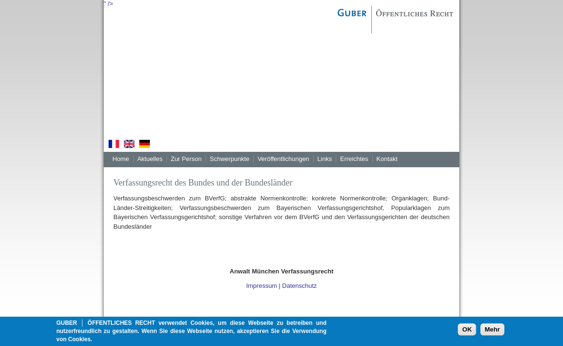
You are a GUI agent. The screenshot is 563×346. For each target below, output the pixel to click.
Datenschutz (299, 285)
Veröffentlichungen (283, 158)
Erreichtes (354, 158)
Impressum (261, 285)
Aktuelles (150, 158)
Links (325, 158)
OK (467, 331)
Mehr (492, 331)
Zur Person (186, 158)
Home (120, 158)
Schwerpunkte (229, 158)
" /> (108, 3)
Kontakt (387, 158)
